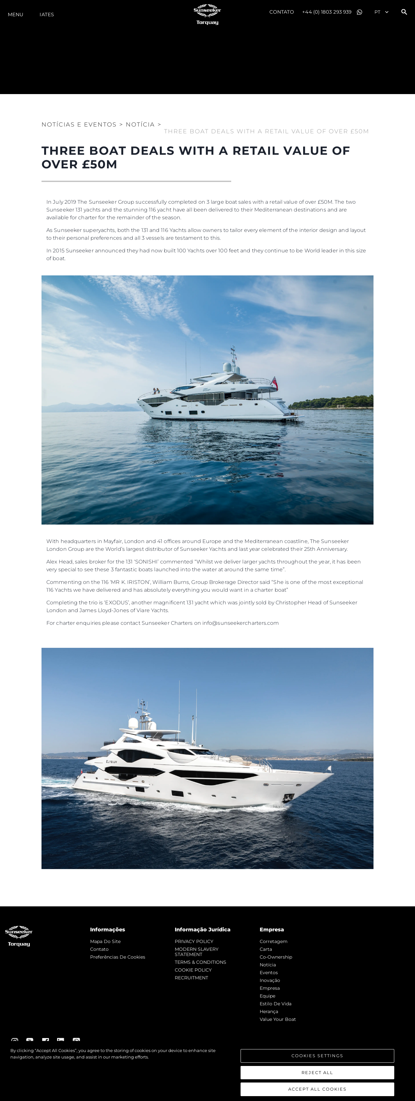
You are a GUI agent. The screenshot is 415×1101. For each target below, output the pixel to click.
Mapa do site (105, 941)
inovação (270, 980)
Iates (47, 14)
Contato (281, 12)
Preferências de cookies (117, 957)
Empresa (270, 988)
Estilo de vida (275, 1004)
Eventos (269, 972)
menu (15, 14)
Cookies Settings (317, 1060)
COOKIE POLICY (193, 970)
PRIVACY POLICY (194, 941)
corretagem (274, 941)
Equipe (267, 996)
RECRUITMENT (191, 978)
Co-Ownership (276, 957)
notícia (268, 965)
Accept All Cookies (317, 1093)
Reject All (317, 1077)
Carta (266, 949)
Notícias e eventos (79, 124)
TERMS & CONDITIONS (200, 962)
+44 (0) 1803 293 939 (326, 12)
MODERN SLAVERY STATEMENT (197, 951)
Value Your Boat (278, 1019)
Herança (269, 1011)
